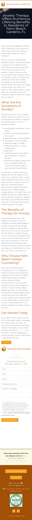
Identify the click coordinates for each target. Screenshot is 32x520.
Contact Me (16, 477)
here (24, 456)
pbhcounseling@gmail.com (16, 357)
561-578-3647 (16, 355)
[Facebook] (13, 511)
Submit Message (9, 420)
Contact (6, 342)
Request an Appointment (16, 471)
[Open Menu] (29, 4)
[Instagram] (18, 511)
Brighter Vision (20, 516)
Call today (21, 330)
